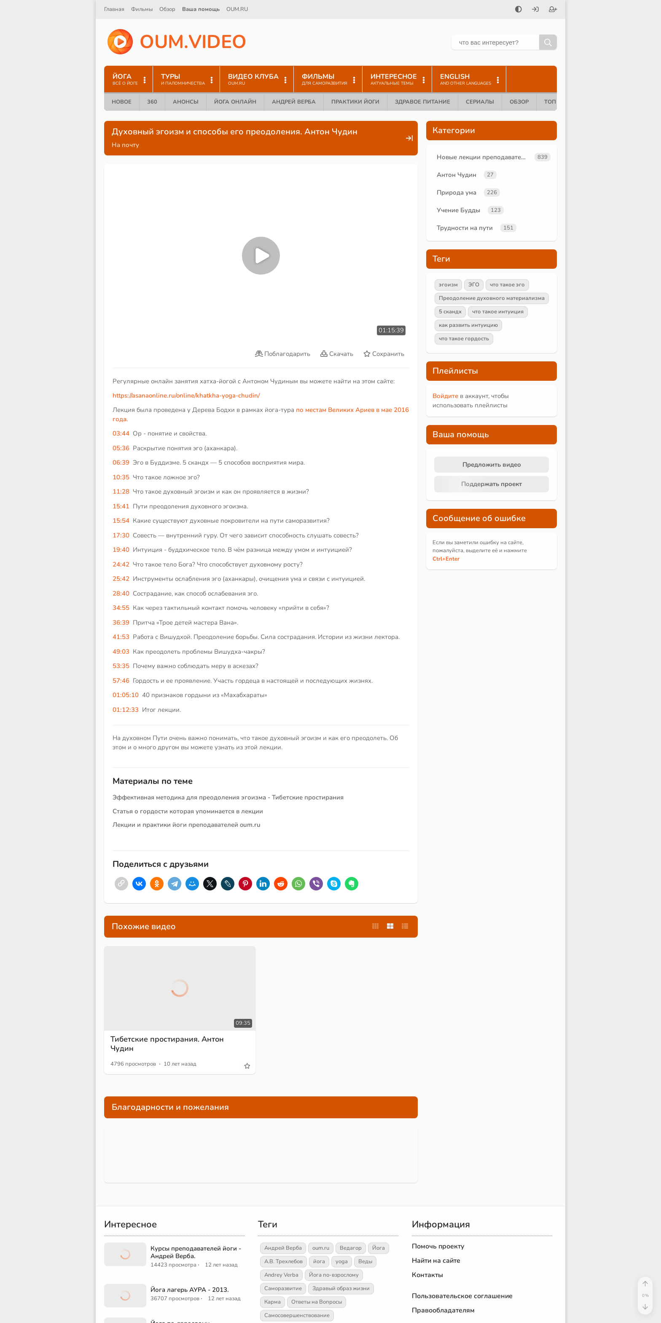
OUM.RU (237, 9)
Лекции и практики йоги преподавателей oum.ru (187, 825)
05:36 (121, 448)
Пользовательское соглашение (462, 1296)
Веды (365, 1261)
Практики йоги (355, 102)
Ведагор (351, 1248)
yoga (342, 1261)
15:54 (121, 520)
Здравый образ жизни (341, 1288)
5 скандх (450, 311)
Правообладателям (443, 1310)
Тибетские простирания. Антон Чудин (167, 1043)
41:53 (121, 637)
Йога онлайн (235, 102)
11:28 (121, 491)
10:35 (121, 477)
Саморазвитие (283, 1288)
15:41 (121, 506)
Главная (114, 9)
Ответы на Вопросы (316, 1302)
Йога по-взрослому (334, 1275)
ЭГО (473, 285)
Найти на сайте (436, 1260)
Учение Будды (458, 210)
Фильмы (142, 9)
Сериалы (480, 102)
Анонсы (186, 102)
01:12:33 (126, 710)
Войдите (445, 396)
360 (152, 102)
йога (319, 1261)
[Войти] (535, 10)
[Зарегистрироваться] (553, 10)
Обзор (167, 9)
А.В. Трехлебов (283, 1261)
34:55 (121, 608)
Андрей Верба (294, 102)
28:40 (121, 593)
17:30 (121, 535)
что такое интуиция (498, 311)
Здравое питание (422, 102)
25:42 (121, 579)
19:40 (121, 549)
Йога (378, 1248)
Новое (122, 102)
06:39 (121, 462)
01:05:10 (126, 695)
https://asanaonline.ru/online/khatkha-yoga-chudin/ (186, 395)
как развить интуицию (468, 325)
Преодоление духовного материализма (492, 298)
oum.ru (320, 1248)
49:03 (121, 651)
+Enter (446, 559)
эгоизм (448, 285)
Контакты (427, 1275)
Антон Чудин (456, 175)
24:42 (121, 564)
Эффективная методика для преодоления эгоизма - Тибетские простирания (228, 797)
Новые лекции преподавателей (484, 157)
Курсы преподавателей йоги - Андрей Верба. (195, 1252)
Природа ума (456, 192)
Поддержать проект (491, 484)
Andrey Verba (281, 1275)
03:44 (121, 433)
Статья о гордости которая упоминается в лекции (188, 811)
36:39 (121, 622)
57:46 (121, 680)
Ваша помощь (201, 9)
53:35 (121, 666)
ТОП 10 (554, 102)
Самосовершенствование (297, 1315)
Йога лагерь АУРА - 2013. (189, 1290)
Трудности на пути (465, 228)
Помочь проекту (438, 1246)
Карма (272, 1302)
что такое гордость (464, 338)
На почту (125, 145)
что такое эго (507, 285)
